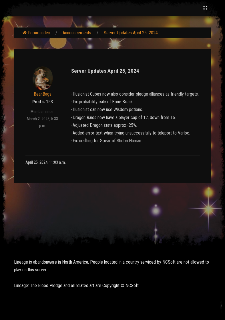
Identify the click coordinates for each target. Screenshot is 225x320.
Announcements (77, 32)
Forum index (36, 32)
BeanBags (42, 94)
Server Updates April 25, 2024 (131, 32)
